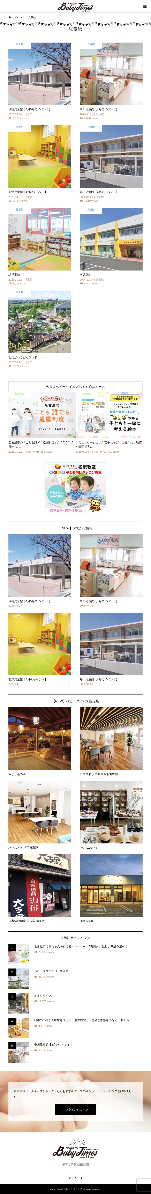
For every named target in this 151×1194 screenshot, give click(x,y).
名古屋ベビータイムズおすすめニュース (75, 386)
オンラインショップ (75, 1109)
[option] (42, 423)
